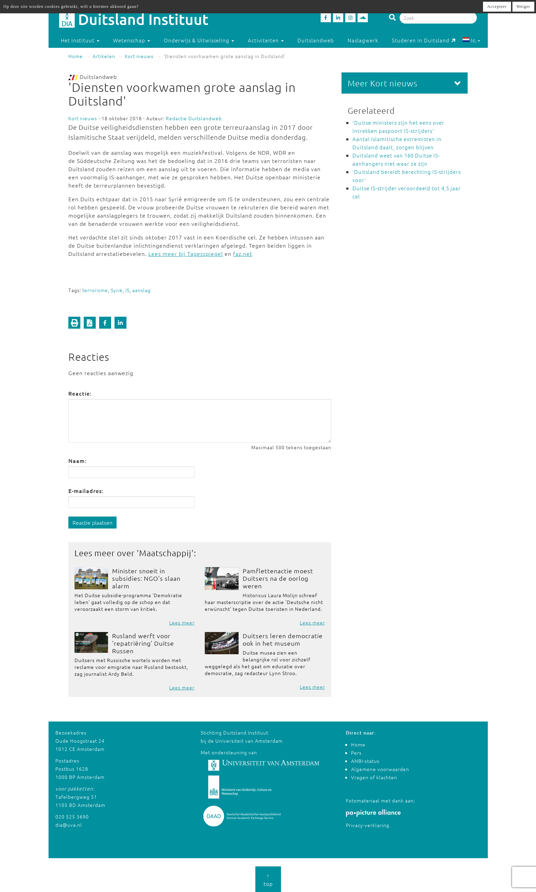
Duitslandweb (315, 40)
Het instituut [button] (80, 40)
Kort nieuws (139, 56)
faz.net (242, 253)
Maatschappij (165, 553)
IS (127, 290)
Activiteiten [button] (266, 40)
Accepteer (497, 6)
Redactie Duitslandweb (194, 118)
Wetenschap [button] (131, 40)
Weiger (523, 6)
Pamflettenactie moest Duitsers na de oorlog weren (278, 578)
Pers (356, 752)
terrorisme (95, 290)
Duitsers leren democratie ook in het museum (283, 639)
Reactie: (80, 393)
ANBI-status (365, 760)
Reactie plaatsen (92, 522)
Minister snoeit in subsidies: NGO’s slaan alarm (146, 578)
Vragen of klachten (374, 777)
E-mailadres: (86, 490)
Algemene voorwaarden (380, 769)
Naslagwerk (363, 40)
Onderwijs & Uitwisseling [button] (199, 40)
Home (75, 56)
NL (471, 40)
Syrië (117, 290)
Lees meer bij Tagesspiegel (185, 253)
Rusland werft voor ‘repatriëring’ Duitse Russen (143, 643)
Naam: (77, 460)
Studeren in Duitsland (424, 40)
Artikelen (104, 56)
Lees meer (182, 622)
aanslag (141, 290)
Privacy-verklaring (367, 825)
